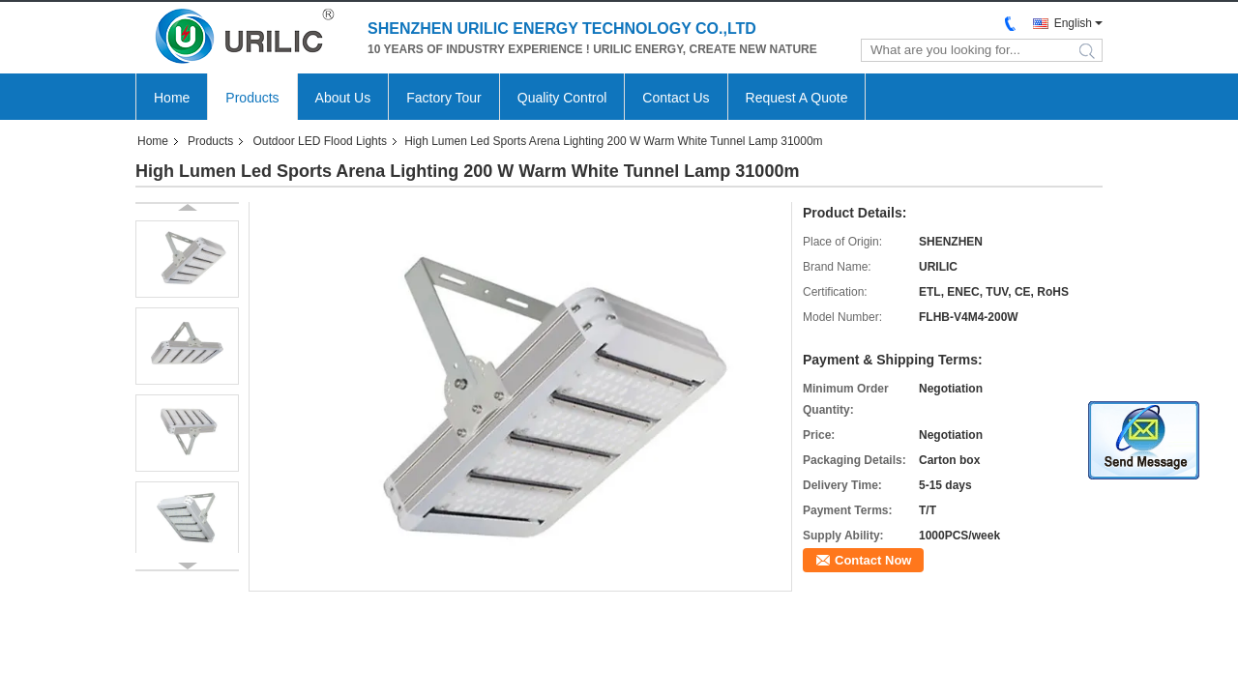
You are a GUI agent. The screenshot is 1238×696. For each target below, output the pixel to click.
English (1073, 23)
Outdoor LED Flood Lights (319, 141)
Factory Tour (444, 97)
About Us (343, 97)
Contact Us (675, 97)
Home (172, 97)
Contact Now (873, 560)
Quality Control (562, 97)
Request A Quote (797, 97)
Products (252, 97)
